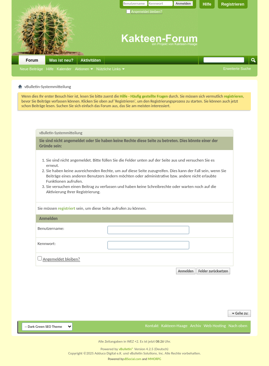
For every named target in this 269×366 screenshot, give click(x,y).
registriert (66, 208)
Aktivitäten (91, 60)
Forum (32, 60)
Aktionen (82, 69)
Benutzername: (51, 228)
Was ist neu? (61, 60)
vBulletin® (126, 349)
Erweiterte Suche (237, 69)
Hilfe (207, 4)
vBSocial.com (133, 359)
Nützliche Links (108, 69)
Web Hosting (215, 325)
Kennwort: (47, 243)
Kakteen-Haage (174, 325)
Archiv (195, 325)
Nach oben (237, 325)
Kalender (64, 69)
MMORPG (154, 359)
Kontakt (152, 325)
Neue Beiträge (31, 69)
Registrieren (232, 4)
